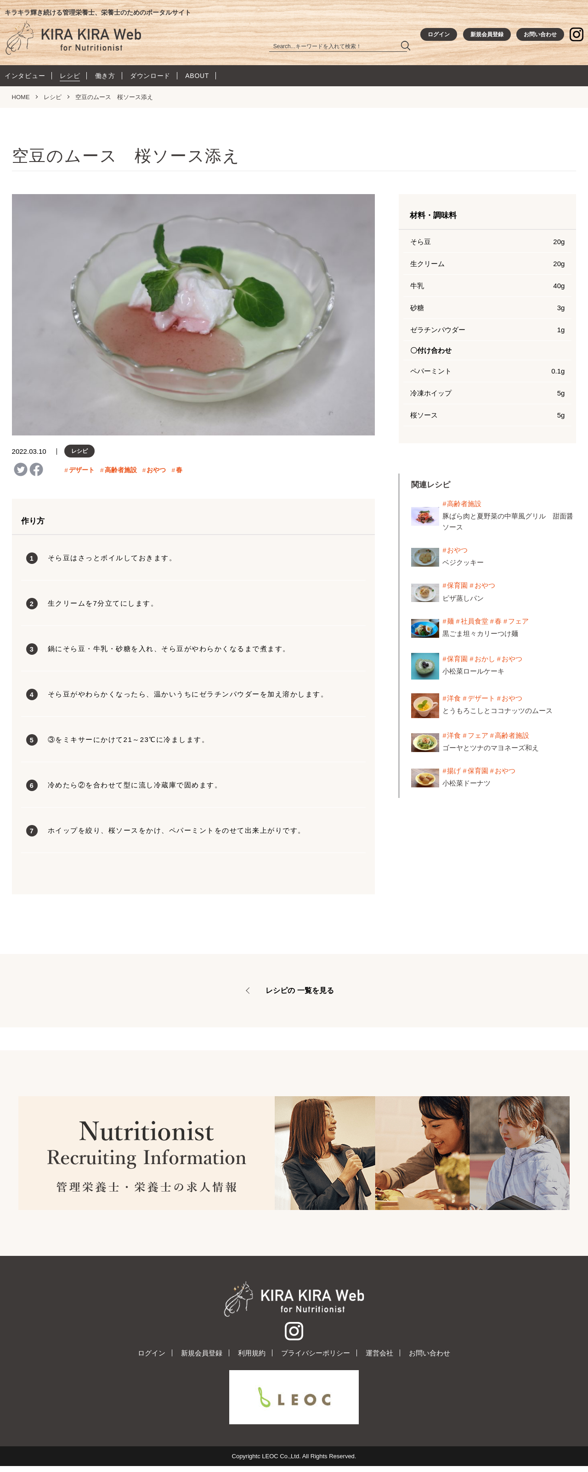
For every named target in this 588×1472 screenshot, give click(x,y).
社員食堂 (474, 623)
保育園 (457, 587)
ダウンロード (150, 78)
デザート (82, 472)
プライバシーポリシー (315, 1358)
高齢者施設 (121, 472)
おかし (485, 660)
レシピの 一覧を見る (300, 993)
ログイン (151, 1358)
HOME (21, 99)
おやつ (156, 472)
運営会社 (379, 1358)
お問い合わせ (429, 1358)
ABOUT (197, 78)
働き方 (105, 78)
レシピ (70, 78)
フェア (519, 623)
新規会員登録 (201, 1358)
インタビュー (25, 78)
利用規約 (252, 1358)
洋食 (454, 700)
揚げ (454, 772)
